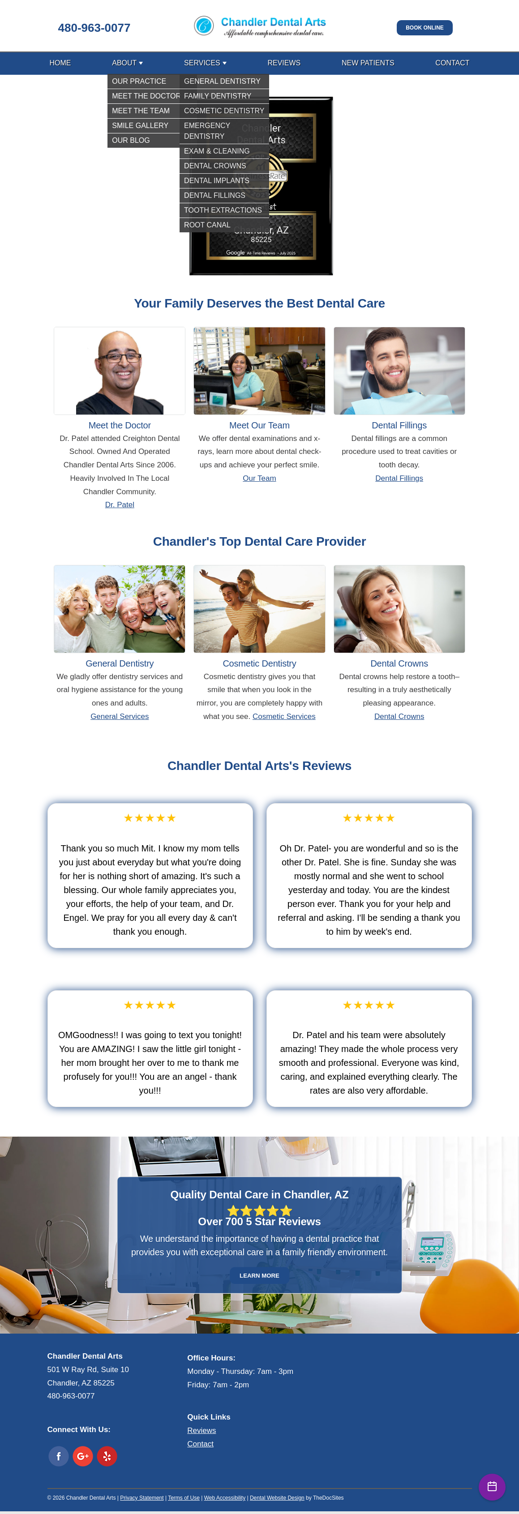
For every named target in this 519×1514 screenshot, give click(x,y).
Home (60, 63)
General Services (119, 716)
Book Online (425, 28)
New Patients (368, 63)
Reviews (283, 63)
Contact (452, 63)
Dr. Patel (119, 504)
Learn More (259, 1275)
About (124, 63)
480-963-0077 (94, 27)
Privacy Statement (141, 1498)
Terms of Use (184, 1498)
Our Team (259, 478)
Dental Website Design (277, 1498)
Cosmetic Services (284, 716)
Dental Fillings (399, 478)
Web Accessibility (224, 1498)
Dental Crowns (399, 716)
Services (202, 63)
